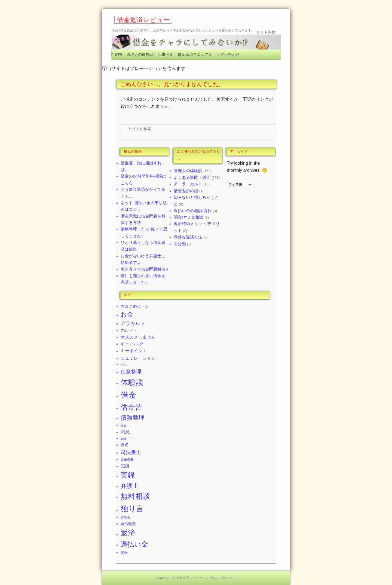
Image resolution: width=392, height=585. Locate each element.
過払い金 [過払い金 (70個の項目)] (134, 544)
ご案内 (116, 54)
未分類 (180, 243)
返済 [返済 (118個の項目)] (128, 533)
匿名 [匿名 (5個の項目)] (125, 444)
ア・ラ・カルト (188, 184)
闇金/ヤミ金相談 (188, 217)
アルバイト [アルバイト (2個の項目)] (129, 330)
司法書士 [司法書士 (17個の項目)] (131, 452)
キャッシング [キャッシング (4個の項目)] (132, 344)
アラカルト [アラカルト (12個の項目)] (133, 323)
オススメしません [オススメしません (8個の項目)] (138, 337)
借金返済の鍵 (186, 190)
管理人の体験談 (140, 54)
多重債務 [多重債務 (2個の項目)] (127, 460)
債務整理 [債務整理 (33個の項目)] (133, 417)
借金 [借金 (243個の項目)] (128, 394)
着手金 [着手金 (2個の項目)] (125, 518)
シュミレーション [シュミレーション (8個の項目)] (138, 358)
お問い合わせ (228, 54)
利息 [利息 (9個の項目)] (125, 431)
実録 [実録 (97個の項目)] (128, 475)
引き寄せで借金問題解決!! (144, 269)
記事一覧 (165, 54)
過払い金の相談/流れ (193, 210)
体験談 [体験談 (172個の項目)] (132, 382)
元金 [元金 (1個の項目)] (124, 425)
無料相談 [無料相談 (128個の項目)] (135, 496)
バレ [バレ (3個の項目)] (124, 365)
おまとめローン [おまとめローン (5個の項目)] (135, 306)
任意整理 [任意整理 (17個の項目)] (131, 372)
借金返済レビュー (143, 19)
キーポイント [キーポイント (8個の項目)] (134, 350)
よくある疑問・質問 (192, 177)
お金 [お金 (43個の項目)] (127, 314)
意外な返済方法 (188, 237)
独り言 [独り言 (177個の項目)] (132, 508)
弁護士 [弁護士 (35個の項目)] (130, 485)
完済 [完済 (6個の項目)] (125, 466)
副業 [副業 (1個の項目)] (124, 438)
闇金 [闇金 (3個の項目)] (124, 553)
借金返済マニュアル (195, 54)
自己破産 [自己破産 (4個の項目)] (128, 524)
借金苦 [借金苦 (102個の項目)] (131, 407)
